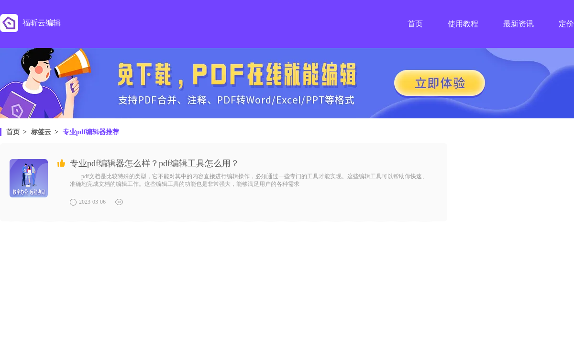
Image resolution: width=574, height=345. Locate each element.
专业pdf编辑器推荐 (91, 132)
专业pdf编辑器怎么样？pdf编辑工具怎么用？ (154, 163)
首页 (13, 132)
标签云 (41, 132)
